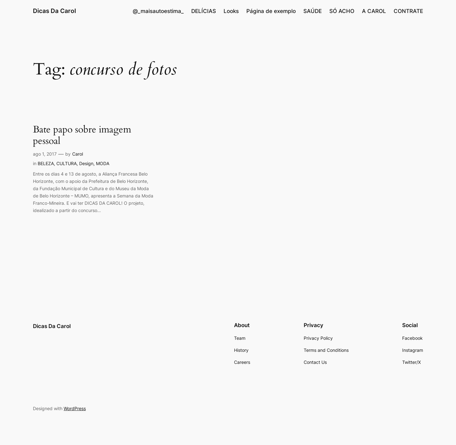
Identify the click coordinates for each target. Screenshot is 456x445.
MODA (102, 163)
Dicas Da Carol (54, 11)
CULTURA (66, 163)
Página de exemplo (271, 11)
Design (86, 163)
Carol (77, 154)
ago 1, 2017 (45, 154)
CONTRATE (408, 11)
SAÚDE (312, 11)
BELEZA (46, 163)
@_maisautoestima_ (158, 11)
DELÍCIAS (203, 11)
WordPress (75, 408)
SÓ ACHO (341, 11)
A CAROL (374, 11)
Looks (231, 11)
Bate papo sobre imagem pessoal (82, 135)
